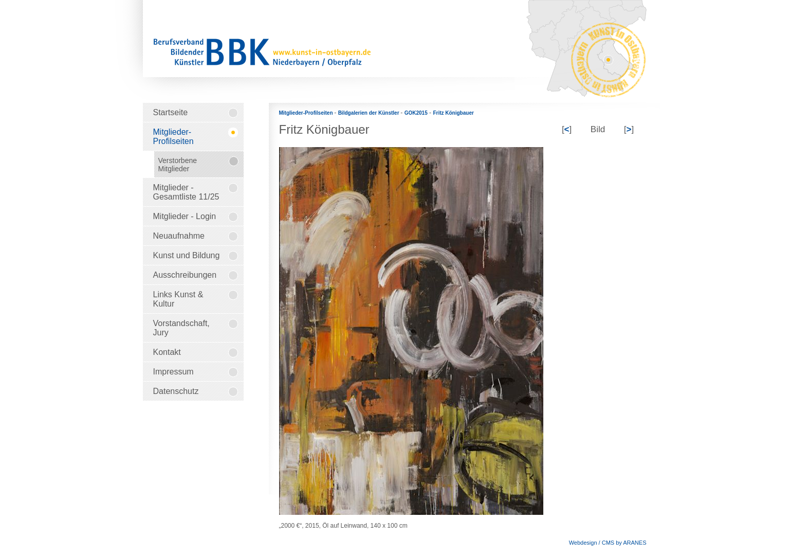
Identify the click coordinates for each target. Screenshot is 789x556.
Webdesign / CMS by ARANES (608, 543)
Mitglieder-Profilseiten (307, 113)
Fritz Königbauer (453, 113)
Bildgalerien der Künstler (369, 113)
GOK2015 (416, 113)
